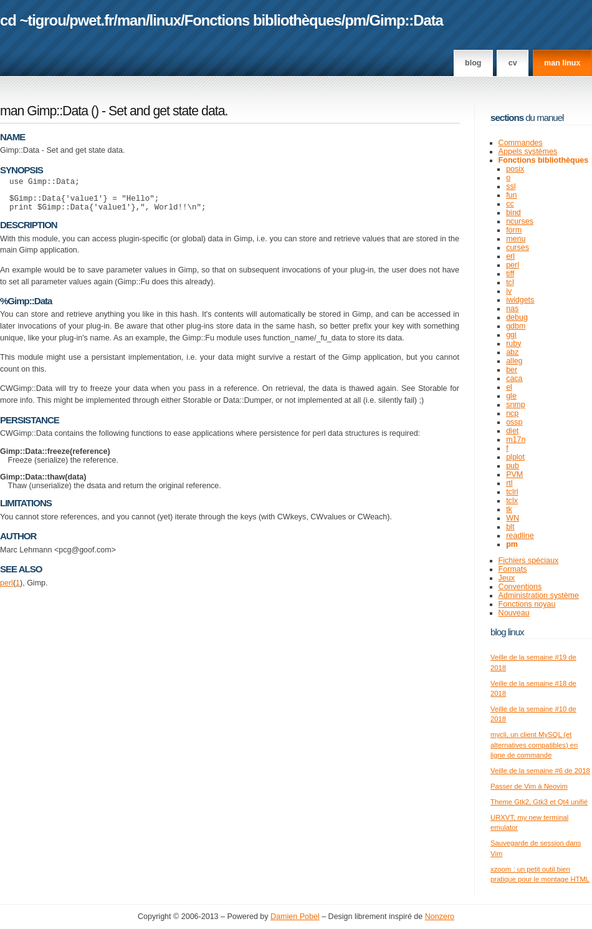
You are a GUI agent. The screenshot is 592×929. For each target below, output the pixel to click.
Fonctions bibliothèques (262, 20)
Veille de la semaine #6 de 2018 (540, 770)
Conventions (520, 586)
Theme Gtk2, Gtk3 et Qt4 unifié (539, 802)
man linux (562, 63)
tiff (510, 273)
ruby (513, 343)
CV (512, 63)
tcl (510, 282)
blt (510, 526)
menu (515, 238)
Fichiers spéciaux (529, 560)
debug (517, 317)
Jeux (507, 578)
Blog (473, 63)
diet (512, 430)
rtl (509, 483)
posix (515, 169)
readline (520, 535)
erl (510, 256)
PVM (514, 474)
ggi (511, 334)
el (509, 387)
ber (511, 369)
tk (509, 509)
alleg (514, 361)
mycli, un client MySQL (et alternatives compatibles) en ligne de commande (534, 745)
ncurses (519, 221)
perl (6, 588)
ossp (514, 422)
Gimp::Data (406, 20)
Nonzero (439, 916)
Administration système (539, 595)
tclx (512, 500)
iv (509, 291)
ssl (510, 186)
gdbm (515, 326)
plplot (515, 457)
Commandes (521, 142)
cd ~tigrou (33, 20)
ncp (512, 413)
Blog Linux (507, 632)
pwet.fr (91, 20)
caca (514, 378)
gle (511, 396)
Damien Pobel (295, 916)
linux (165, 20)
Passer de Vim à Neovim (529, 786)
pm (355, 20)
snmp (515, 404)
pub (512, 465)
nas (512, 308)
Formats (513, 569)
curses (517, 247)
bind (513, 212)
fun (511, 195)
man (131, 20)
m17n (515, 439)
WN (512, 518)
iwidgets (520, 300)
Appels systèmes (528, 151)
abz (512, 352)
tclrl (512, 492)
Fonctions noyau (527, 604)
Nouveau (514, 613)
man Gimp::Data (44, 110)
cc (510, 204)
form (514, 230)
